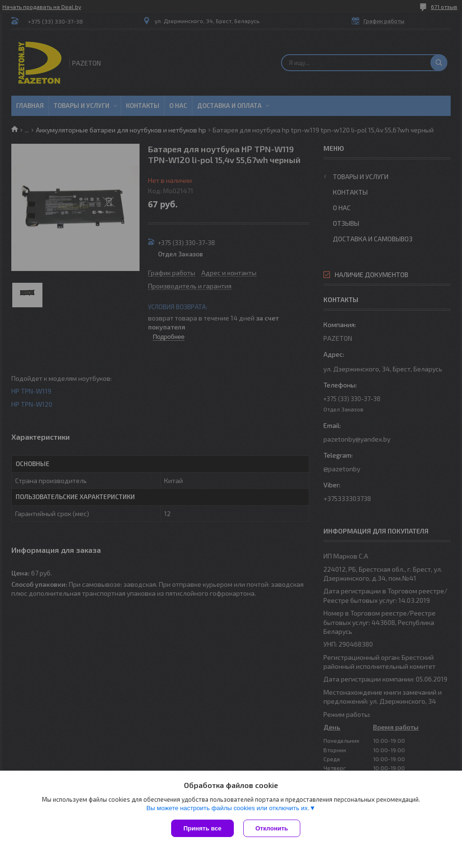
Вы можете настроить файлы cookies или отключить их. (227, 808)
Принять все (202, 828)
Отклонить (272, 828)
